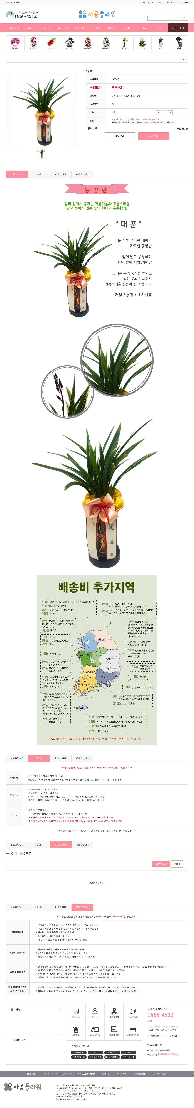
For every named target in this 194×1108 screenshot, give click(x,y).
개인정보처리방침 (64, 1074)
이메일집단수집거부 (87, 1074)
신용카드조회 (139, 1074)
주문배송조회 (172, 2)
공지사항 (15, 1009)
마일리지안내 (95, 1057)
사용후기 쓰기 (161, 864)
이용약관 (45, 1074)
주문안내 (79, 1052)
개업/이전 (30, 28)
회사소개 (31, 1074)
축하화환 (79, 28)
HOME (183, 60)
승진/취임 (63, 28)
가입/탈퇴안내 (79, 1057)
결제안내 (112, 1052)
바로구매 (154, 136)
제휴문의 (106, 1074)
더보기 (177, 864)
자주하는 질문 (18, 1040)
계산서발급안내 (112, 1057)
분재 (160, 28)
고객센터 (184, 2)
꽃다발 (46, 28)
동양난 (111, 28)
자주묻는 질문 (155, 1036)
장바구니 (161, 2)
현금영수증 (122, 1074)
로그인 (142, 2)
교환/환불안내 (82, 174)
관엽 (144, 28)
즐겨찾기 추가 (13, 3)
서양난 (127, 28)
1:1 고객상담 (173, 1036)
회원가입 (151, 2)
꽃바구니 (14, 28)
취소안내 (129, 1052)
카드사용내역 (129, 1057)
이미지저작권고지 (159, 1074)
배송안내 (39, 174)
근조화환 (95, 28)
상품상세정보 (17, 174)
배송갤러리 (60, 174)
